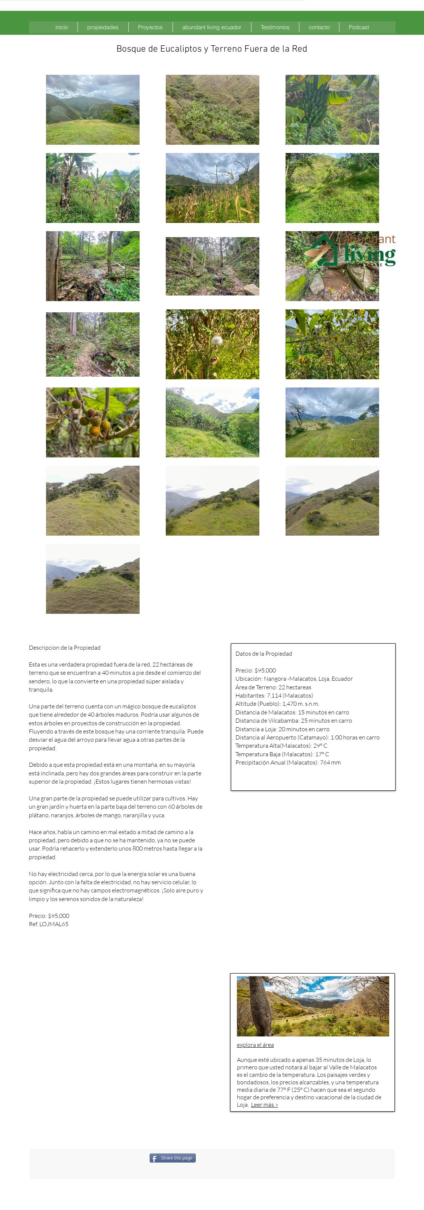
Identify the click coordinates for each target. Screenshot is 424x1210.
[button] (103, 27)
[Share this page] (173, 1158)
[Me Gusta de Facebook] (235, 1158)
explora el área (255, 1044)
